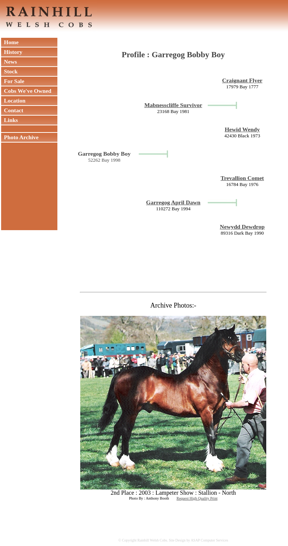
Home (9, 42)
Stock (9, 71)
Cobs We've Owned (26, 91)
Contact (12, 110)
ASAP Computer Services (209, 540)
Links (9, 120)
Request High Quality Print (197, 498)
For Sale (12, 81)
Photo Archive (20, 137)
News (9, 61)
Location (13, 100)
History (11, 52)
